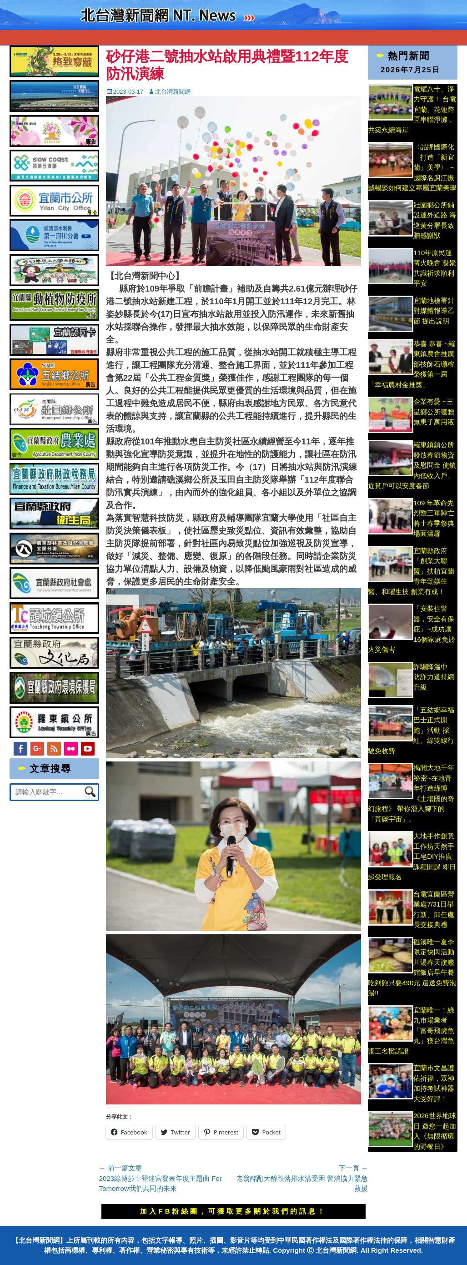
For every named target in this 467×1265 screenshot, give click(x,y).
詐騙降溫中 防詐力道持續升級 (433, 677)
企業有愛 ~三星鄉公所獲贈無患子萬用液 (433, 412)
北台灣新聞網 (173, 91)
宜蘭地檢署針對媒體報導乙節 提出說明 (434, 311)
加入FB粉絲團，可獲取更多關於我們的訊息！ (233, 1211)
